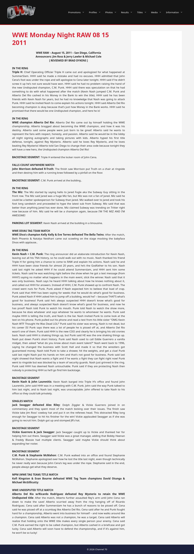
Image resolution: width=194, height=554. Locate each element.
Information (175, 12)
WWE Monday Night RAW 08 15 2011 (60, 38)
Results (128, 12)
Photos (112, 12)
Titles (143, 12)
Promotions (77, 12)
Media (157, 12)
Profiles (96, 12)
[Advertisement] (156, 82)
